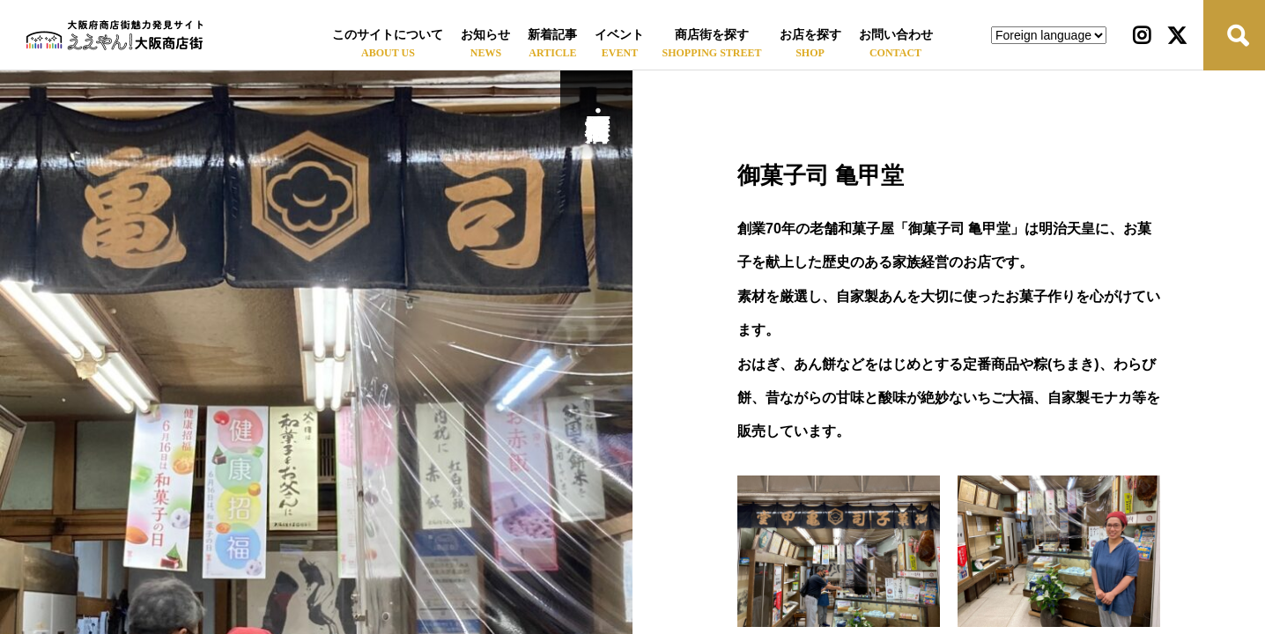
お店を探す (810, 34)
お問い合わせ (896, 34)
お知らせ (485, 34)
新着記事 (552, 34)
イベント (619, 34)
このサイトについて (387, 34)
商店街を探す (712, 34)
